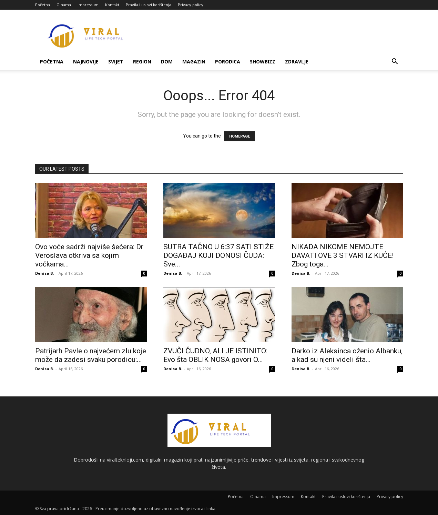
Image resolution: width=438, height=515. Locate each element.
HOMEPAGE (239, 136)
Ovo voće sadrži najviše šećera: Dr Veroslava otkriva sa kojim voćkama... (89, 255)
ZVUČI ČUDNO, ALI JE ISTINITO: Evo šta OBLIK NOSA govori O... (215, 355)
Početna (42, 4)
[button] (395, 62)
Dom (167, 61)
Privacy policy (190, 4)
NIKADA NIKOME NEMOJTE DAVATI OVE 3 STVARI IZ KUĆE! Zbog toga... (343, 255)
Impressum (88, 4)
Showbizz (262, 61)
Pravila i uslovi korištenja (148, 4)
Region (142, 61)
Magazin (193, 61)
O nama (64, 4)
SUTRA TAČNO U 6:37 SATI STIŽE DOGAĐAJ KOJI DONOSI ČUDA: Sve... (218, 255)
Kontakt (112, 4)
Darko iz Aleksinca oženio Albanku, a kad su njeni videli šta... (347, 355)
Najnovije (86, 61)
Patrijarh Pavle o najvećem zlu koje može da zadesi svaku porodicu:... (90, 355)
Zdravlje (296, 61)
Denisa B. (44, 273)
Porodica (227, 61)
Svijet (115, 61)
